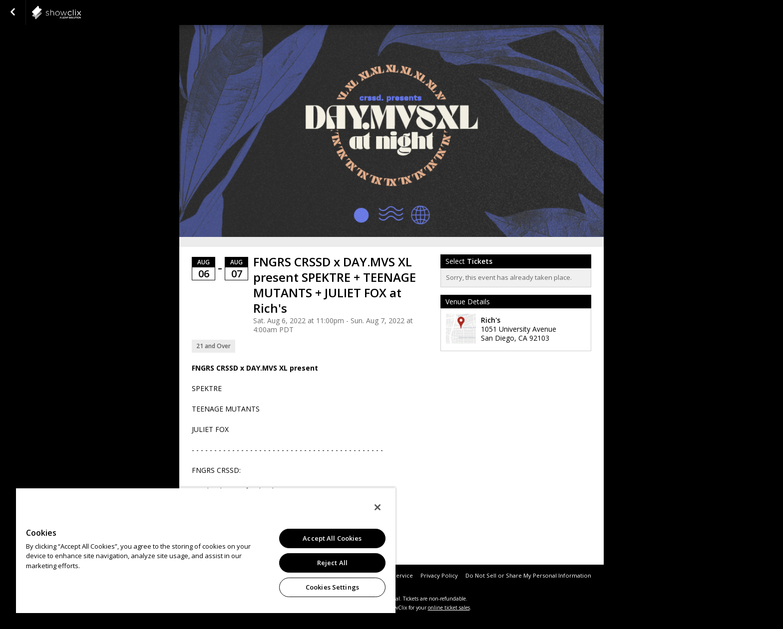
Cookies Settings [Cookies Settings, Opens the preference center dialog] (332, 587)
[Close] (378, 507)
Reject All (332, 562)
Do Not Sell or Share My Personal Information (528, 575)
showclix (81, 12)
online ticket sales (449, 607)
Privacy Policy (439, 575)
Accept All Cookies (332, 538)
